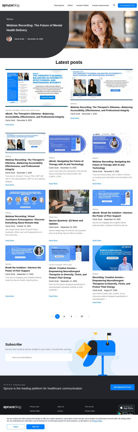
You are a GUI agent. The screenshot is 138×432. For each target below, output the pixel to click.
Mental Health (35, 411)
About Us (61, 407)
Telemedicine (59, 5)
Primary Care (34, 407)
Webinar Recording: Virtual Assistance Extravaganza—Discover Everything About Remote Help (25, 219)
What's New (25, 110)
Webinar (9, 19)
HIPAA (70, 5)
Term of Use (89, 407)
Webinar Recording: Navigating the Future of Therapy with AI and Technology (111, 164)
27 (83, 315)
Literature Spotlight (12, 110)
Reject (16, 427)
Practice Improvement (100, 5)
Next (88, 317)
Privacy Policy (90, 411)
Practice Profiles (82, 5)
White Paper (35, 110)
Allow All (35, 427)
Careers (60, 411)
